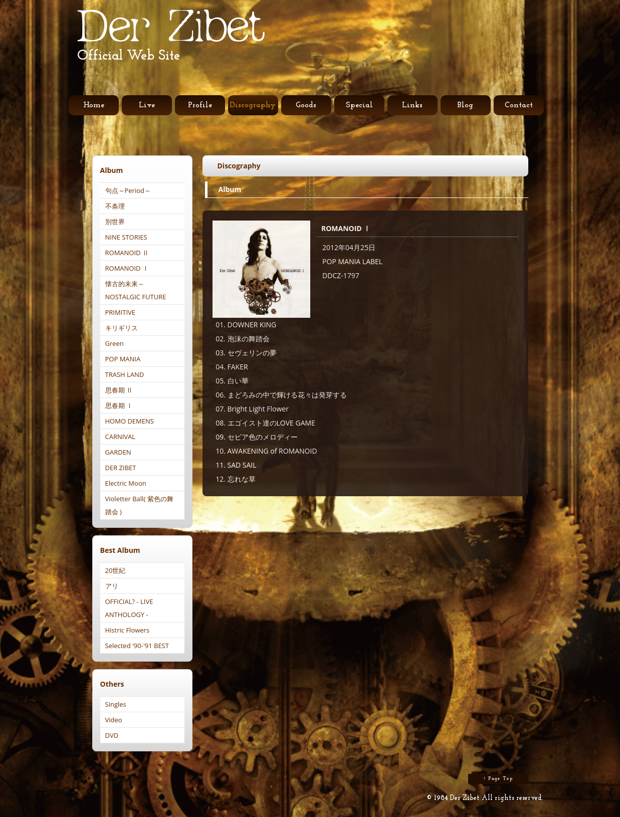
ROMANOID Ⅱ (127, 252)
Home (93, 105)
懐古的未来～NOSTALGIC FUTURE (135, 290)
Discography (253, 105)
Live (147, 105)
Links (412, 105)
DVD (112, 735)
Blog (465, 105)
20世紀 (115, 570)
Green (114, 343)
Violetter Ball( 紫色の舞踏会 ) (139, 505)
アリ (111, 585)
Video (113, 719)
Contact (519, 105)
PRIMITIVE (120, 312)
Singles (115, 704)
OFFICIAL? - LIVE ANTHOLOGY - (129, 608)
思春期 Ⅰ (119, 405)
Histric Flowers (127, 630)
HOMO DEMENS (129, 421)
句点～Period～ (128, 190)
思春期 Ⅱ (119, 389)
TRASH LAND (124, 374)
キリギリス (121, 327)
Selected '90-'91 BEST (137, 645)
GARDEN (118, 452)
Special (359, 105)
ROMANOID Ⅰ (127, 268)
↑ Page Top (498, 778)
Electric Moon (125, 483)
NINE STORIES (126, 237)
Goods (306, 105)
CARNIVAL (120, 436)
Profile (200, 105)
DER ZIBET (120, 467)
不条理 (115, 206)
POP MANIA (123, 358)
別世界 (115, 221)
